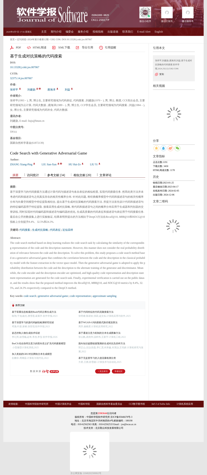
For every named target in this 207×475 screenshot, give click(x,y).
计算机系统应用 (185, 404)
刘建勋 (31, 89)
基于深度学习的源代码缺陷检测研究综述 (33, 322)
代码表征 (55, 229)
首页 (12, 39)
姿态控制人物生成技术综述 (26, 333)
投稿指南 (98, 31)
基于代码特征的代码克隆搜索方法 (96, 312)
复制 (161, 74)
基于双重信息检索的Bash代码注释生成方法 (34, 312)
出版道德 (113, 31)
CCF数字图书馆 (137, 404)
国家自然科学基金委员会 (109, 404)
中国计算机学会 (63, 404)
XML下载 (64, 47)
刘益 (67, 89)
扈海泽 (51, 89)
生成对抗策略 (40, 229)
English (159, 31)
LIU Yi (93, 164)
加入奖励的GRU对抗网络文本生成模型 (32, 354)
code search (30, 296)
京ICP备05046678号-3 (121, 417)
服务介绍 (83, 31)
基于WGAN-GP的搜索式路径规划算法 (98, 322)
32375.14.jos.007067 (21, 78)
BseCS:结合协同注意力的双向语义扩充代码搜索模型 (39, 343)
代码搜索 (24, 229)
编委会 (70, 31)
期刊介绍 (56, 31)
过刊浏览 (21, 39)
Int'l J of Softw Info (161, 404)
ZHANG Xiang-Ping (21, 164)
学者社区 (119, 371)
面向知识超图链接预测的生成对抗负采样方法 (101, 343)
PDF (18, 47)
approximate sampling (105, 296)
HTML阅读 (39, 47)
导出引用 (87, 47)
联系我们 (127, 31)
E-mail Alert (144, 31)
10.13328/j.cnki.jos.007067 (24, 67)
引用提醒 (110, 47)
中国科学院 (84, 404)
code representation (80, 296)
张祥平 (14, 89)
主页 (44, 31)
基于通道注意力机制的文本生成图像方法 (99, 333)
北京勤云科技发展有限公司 (109, 428)
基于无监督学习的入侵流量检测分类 (97, 358)
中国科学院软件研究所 (36, 404)
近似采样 (67, 229)
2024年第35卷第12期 (38, 39)
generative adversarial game (53, 296)
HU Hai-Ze (75, 164)
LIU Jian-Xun (49, 164)
